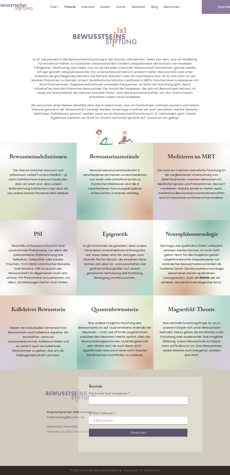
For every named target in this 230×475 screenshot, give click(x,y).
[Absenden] (138, 433)
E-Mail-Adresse (101, 413)
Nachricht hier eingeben (108, 393)
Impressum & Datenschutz (142, 470)
